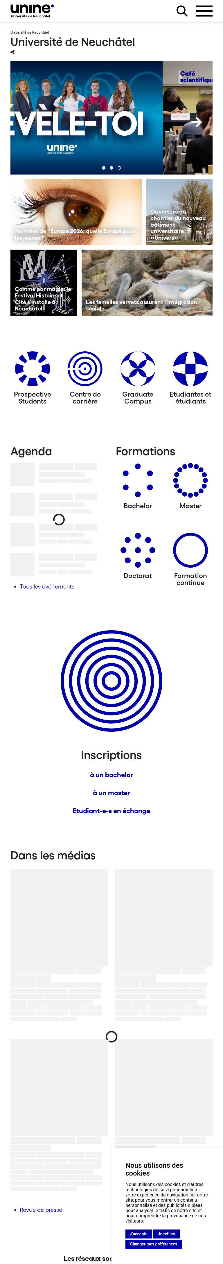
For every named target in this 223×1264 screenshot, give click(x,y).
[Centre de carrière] (85, 371)
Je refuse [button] (166, 1234)
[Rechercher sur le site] (182, 11)
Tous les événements (47, 586)
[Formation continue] (190, 552)
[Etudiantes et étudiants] (190, 371)
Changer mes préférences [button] (153, 1244)
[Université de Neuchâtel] (32, 10)
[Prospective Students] (32, 371)
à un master (111, 793)
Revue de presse (41, 1210)
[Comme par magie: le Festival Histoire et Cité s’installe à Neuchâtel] (43, 283)
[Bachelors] (138, 482)
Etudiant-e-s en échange (111, 811)
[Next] (196, 122)
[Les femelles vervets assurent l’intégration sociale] (147, 283)
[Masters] (190, 482)
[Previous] (26, 122)
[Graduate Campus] (138, 371)
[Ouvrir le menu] (204, 11)
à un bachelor (111, 775)
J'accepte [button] (139, 1234)
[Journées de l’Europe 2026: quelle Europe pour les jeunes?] (76, 212)
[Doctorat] (138, 552)
